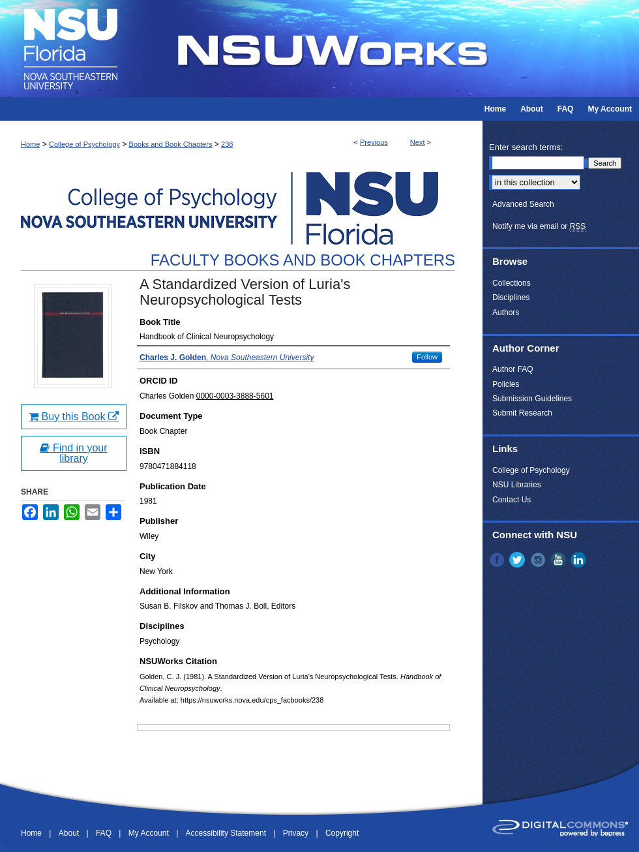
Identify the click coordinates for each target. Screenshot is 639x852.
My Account (149, 833)
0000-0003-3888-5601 (235, 396)
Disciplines (510, 297)
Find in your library (73, 453)
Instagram (539, 560)
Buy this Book (74, 416)
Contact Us (511, 499)
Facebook (498, 560)
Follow (427, 357)
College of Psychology (84, 144)
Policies (505, 384)
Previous (374, 142)
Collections (511, 283)
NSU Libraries (516, 484)
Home (30, 144)
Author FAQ (512, 369)
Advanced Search (523, 204)
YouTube (559, 560)
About (70, 833)
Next (417, 142)
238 (227, 144)
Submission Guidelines (532, 398)
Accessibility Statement (227, 833)
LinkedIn (580, 560)
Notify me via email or (539, 226)
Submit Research (522, 413)
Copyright (342, 833)
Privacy (297, 833)
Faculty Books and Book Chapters (303, 260)
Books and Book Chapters (171, 144)
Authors (505, 312)
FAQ (104, 833)
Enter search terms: (526, 147)
